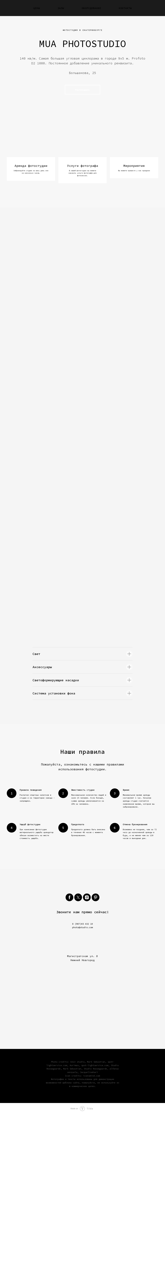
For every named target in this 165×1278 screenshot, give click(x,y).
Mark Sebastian (96, 1225)
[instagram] (87, 1061)
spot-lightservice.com (94, 1228)
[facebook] (69, 1061)
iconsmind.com (91, 1239)
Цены (36, 8)
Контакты (125, 8)
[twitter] (78, 1061)
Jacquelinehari (89, 1236)
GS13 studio (77, 1225)
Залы (61, 8)
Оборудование (91, 8)
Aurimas (74, 1228)
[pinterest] (95, 1061)
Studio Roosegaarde (95, 1232)
